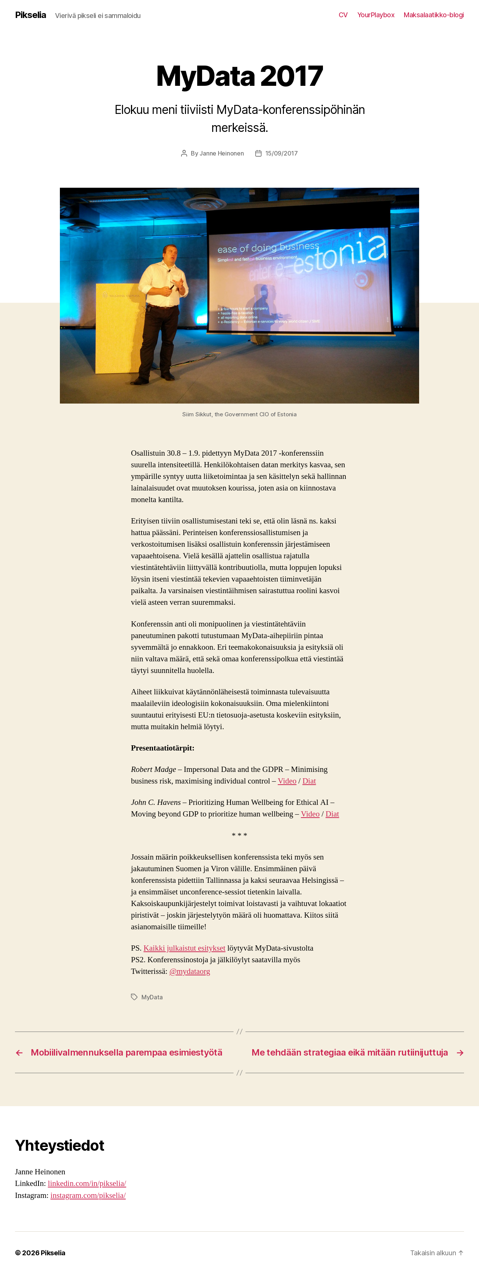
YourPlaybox (376, 15)
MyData (151, 997)
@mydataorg (190, 971)
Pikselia (30, 14)
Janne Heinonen (221, 153)
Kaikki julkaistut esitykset (185, 948)
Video (287, 781)
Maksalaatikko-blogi (434, 15)
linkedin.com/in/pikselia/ (87, 1183)
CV (343, 15)
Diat (309, 781)
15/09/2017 (281, 153)
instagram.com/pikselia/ (88, 1195)
